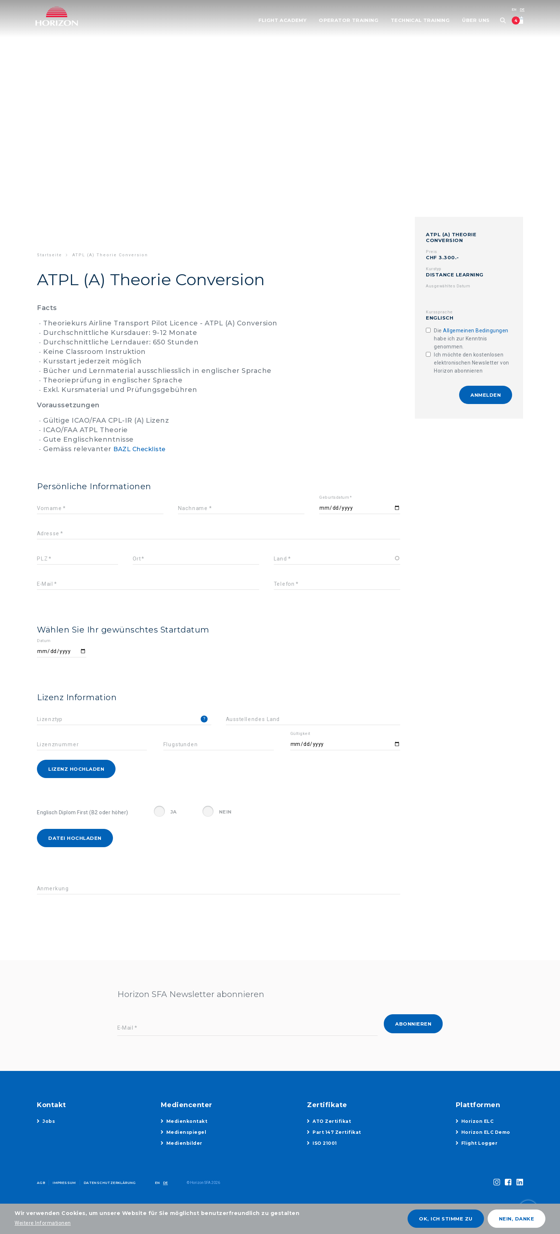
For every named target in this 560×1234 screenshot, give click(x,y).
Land (280, 559)
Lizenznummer (58, 744)
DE (520, 9)
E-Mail (45, 584)
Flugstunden (180, 744)
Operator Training (347, 20)
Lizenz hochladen (76, 769)
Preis (431, 251)
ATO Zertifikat (332, 1121)
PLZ (42, 559)
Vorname (49, 508)
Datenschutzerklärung (110, 1183)
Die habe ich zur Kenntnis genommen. (471, 339)
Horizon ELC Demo (485, 1132)
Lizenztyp (50, 719)
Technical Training (418, 20)
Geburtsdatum (334, 497)
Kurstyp (434, 269)
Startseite (49, 255)
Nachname (193, 508)
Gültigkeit (300, 733)
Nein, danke (516, 1219)
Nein (225, 812)
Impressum (64, 1183)
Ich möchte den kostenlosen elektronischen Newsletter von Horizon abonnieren (471, 363)
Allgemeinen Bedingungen (475, 330)
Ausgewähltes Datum (448, 286)
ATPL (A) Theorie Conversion (451, 237)
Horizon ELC (477, 1121)
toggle (514, 1192)
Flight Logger (479, 1143)
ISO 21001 (325, 1143)
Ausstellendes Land (253, 719)
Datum (44, 640)
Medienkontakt (187, 1121)
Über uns (474, 20)
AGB (41, 1183)
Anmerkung (53, 889)
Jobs (48, 1121)
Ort (136, 559)
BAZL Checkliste (142, 449)
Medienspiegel (186, 1132)
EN (512, 9)
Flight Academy (281, 20)
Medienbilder (184, 1143)
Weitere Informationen (43, 1223)
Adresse (48, 534)
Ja (173, 812)
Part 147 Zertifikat (337, 1132)
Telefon (284, 584)
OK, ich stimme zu (446, 1219)
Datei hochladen (75, 838)
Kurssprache (439, 312)
